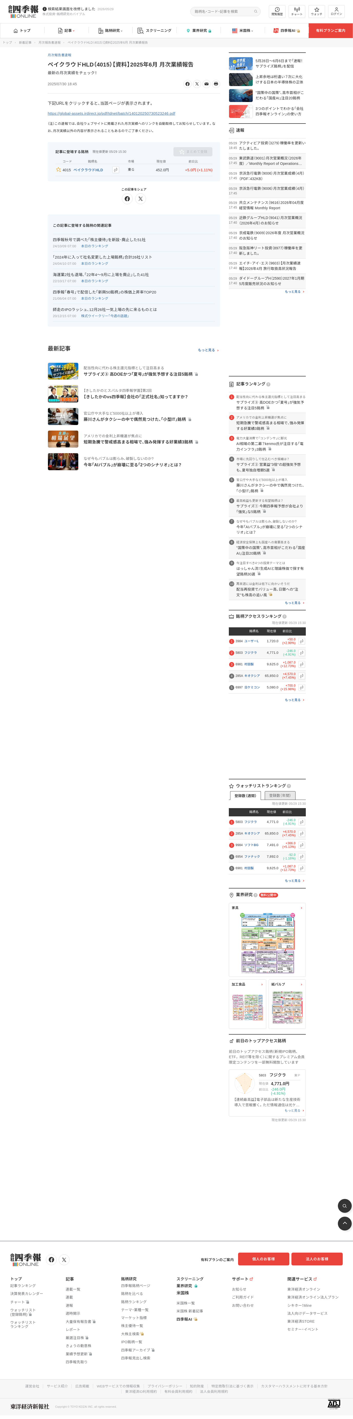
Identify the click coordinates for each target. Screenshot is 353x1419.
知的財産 (197, 1385)
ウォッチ (316, 11)
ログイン (336, 11)
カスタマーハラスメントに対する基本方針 (298, 1385)
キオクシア (252, 676)
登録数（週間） (245, 796)
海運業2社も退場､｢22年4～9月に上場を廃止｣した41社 (101, 273)
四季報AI (286, 30)
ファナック (252, 856)
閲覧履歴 (277, 11)
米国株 (242, 31)
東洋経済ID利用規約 (139, 1390)
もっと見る (206, 349)
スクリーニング (155, 30)
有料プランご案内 (330, 31)
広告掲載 (78, 1385)
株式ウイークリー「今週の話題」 (105, 315)
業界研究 (198, 31)
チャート (297, 11)
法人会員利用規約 (215, 1390)
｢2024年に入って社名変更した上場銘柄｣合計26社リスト (102, 256)
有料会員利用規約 (178, 1390)
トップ (22, 31)
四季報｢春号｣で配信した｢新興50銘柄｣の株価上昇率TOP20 (104, 291)
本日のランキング (94, 245)
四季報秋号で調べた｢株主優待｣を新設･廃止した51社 (99, 238)
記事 (66, 31)
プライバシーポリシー (164, 1385)
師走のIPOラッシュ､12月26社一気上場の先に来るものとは (105, 308)
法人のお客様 (319, 1259)
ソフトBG (251, 845)
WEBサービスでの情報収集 (116, 1385)
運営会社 (27, 1385)
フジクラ (250, 653)
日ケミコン (252, 687)
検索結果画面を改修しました (71, 9)
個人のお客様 (268, 1259)
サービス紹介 (53, 1385)
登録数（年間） (280, 795)
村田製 (249, 664)
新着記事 (25, 42)
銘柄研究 (110, 31)
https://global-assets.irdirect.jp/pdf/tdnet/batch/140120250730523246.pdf (116, 113)
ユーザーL (251, 641)
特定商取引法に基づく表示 (234, 1385)
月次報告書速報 (49, 42)
